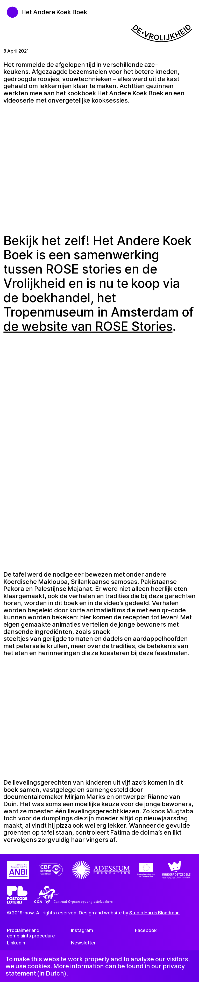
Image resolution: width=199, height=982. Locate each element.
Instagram (82, 930)
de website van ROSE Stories (87, 326)
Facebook (146, 930)
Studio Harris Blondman (154, 912)
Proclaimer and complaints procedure (31, 933)
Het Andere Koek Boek (54, 12)
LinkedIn (16, 942)
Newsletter (83, 942)
